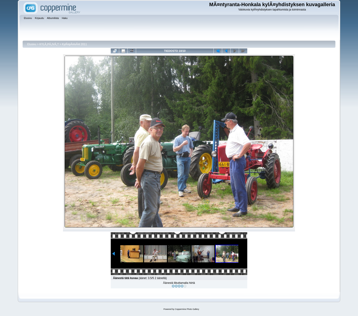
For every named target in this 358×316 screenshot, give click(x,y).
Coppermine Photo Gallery (187, 309)
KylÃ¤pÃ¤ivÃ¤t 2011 (74, 44)
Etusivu (31, 44)
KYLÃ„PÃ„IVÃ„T (49, 44)
